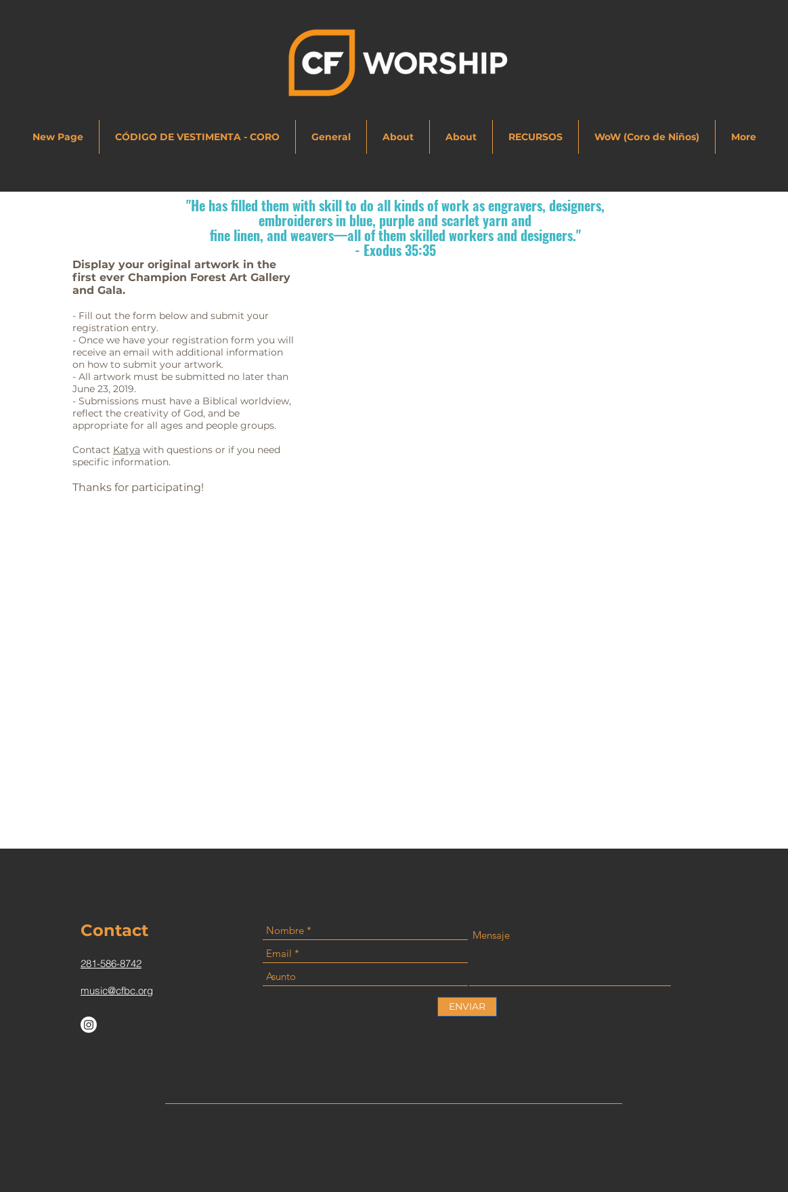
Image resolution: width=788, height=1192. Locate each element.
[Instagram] (89, 1025)
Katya (126, 450)
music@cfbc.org (117, 990)
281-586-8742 (111, 963)
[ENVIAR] (467, 1007)
